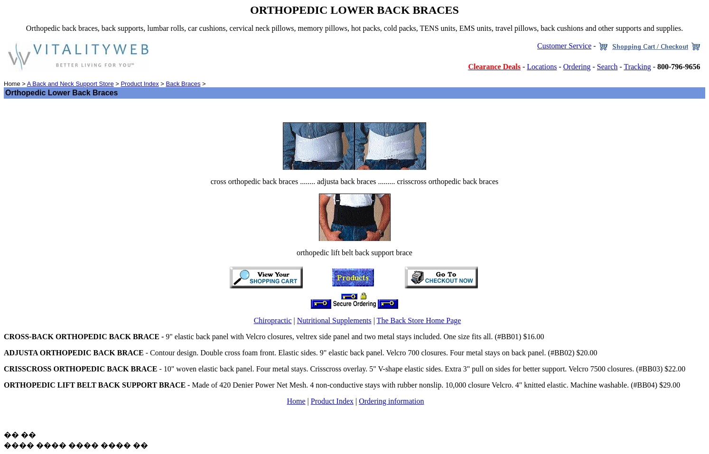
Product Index (140, 83)
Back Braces (183, 83)
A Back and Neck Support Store (70, 83)
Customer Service (564, 46)
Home (296, 401)
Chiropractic (273, 320)
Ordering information (391, 401)
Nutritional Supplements (334, 320)
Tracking (637, 67)
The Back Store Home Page (419, 320)
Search (607, 67)
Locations (542, 67)
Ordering (577, 67)
